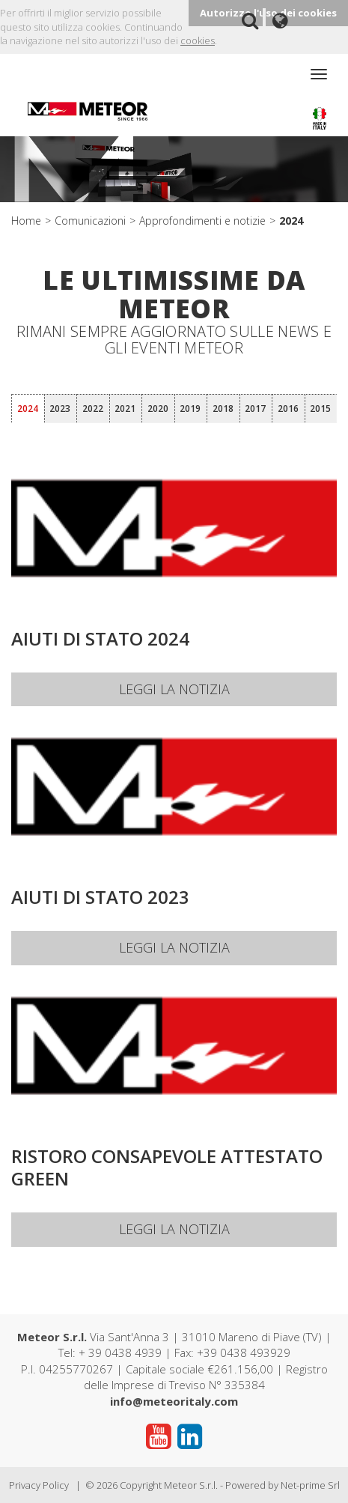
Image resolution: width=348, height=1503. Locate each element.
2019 (190, 408)
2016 (288, 408)
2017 (255, 408)
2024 (291, 220)
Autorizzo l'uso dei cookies (268, 12)
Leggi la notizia (174, 689)
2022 (92, 408)
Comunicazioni (90, 220)
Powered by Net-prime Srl (282, 1485)
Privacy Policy (39, 1485)
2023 (59, 408)
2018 (223, 408)
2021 (125, 408)
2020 (157, 408)
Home (26, 220)
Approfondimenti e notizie (202, 220)
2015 (320, 408)
